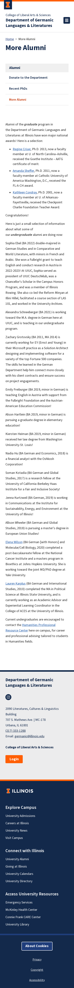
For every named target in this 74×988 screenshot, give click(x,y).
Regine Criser (22, 149)
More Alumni (17, 99)
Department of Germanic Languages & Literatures (29, 22)
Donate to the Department (28, 77)
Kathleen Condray (25, 192)
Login (14, 759)
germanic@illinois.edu (29, 736)
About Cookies (36, 946)
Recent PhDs (18, 88)
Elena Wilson (14, 542)
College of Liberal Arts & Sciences (28, 15)
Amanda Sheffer (23, 171)
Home (9, 39)
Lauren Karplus (15, 583)
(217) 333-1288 (15, 731)
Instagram (8, 697)
